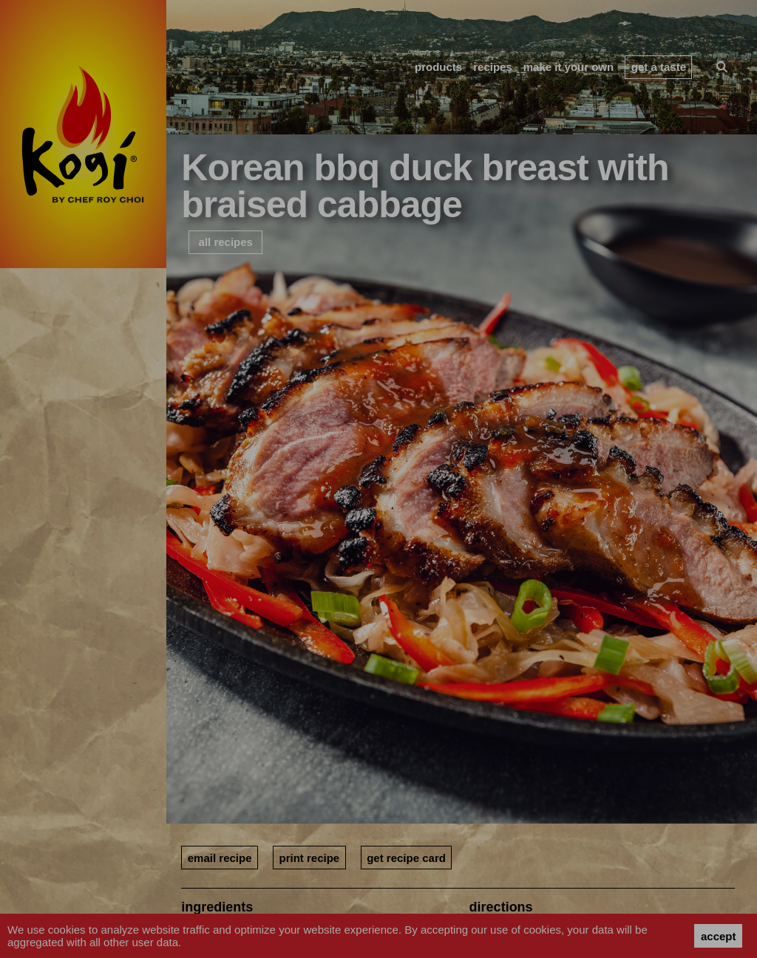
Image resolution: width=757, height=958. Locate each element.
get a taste (658, 67)
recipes (492, 66)
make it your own (568, 66)
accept (718, 936)
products (438, 66)
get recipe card (406, 858)
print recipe (309, 858)
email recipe (220, 858)
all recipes (226, 242)
